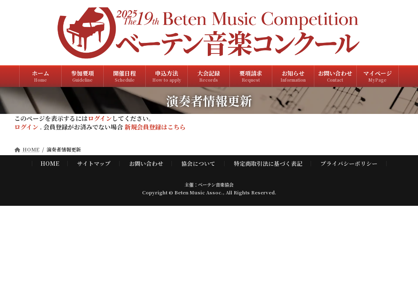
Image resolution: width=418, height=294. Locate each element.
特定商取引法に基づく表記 (268, 163)
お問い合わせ (146, 163)
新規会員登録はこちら (155, 126)
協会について (198, 163)
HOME (49, 163)
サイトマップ (94, 163)
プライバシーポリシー (349, 163)
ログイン (100, 118)
